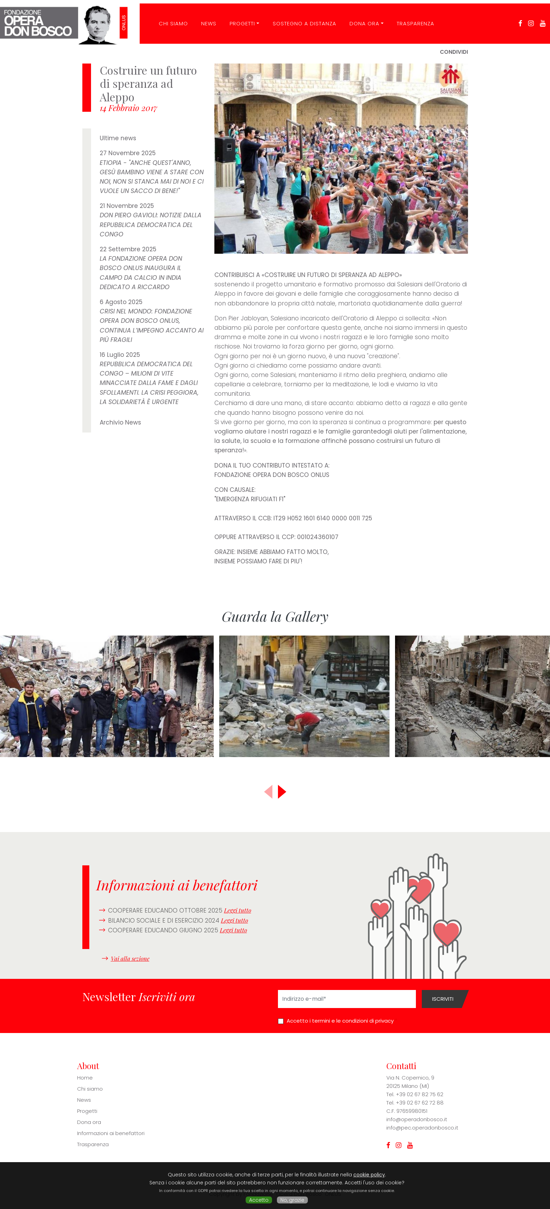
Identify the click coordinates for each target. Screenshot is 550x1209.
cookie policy (369, 1174)
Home (85, 1077)
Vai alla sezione (130, 958)
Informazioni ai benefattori (111, 1133)
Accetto (259, 1200)
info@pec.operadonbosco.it (422, 1127)
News (204, 18)
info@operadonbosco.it (416, 1119)
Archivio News (120, 422)
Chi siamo (90, 1088)
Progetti (238, 18)
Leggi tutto (237, 910)
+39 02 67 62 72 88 (420, 1102)
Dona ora (360, 18)
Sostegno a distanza (300, 18)
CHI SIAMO (168, 18)
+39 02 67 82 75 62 (419, 1094)
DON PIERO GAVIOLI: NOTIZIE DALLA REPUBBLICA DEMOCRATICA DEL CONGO (151, 224)
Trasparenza (411, 18)
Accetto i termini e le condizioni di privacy (340, 1020)
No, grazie (292, 1200)
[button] (282, 792)
